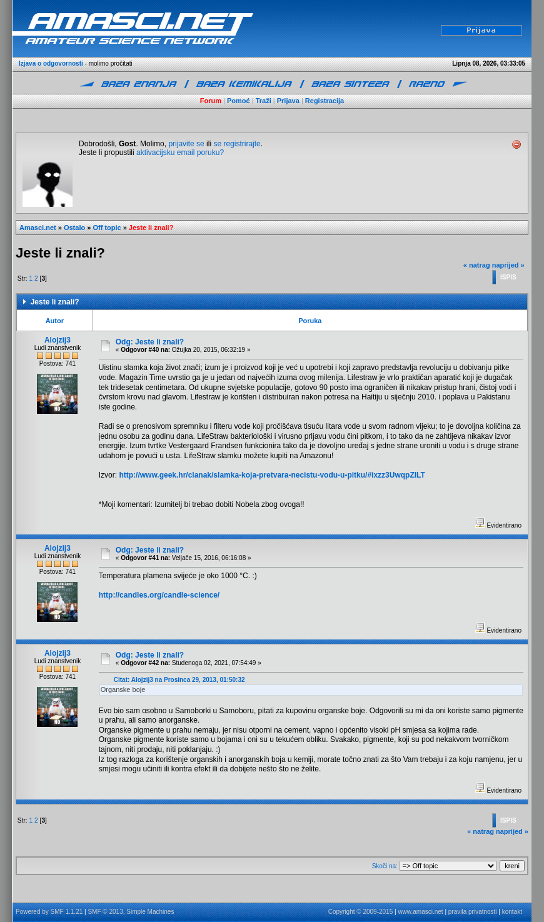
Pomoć (238, 100)
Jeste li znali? (151, 227)
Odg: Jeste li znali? (150, 342)
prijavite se (186, 143)
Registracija (324, 100)
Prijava (288, 100)
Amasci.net (37, 227)
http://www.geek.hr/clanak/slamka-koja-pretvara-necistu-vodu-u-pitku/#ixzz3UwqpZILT (272, 475)
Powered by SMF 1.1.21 (49, 911)
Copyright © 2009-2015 (360, 911)
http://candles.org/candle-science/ (159, 595)
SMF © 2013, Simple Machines (131, 911)
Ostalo (74, 227)
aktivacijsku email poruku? (180, 152)
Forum (210, 100)
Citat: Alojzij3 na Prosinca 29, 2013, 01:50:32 (179, 679)
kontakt (512, 911)
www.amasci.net (420, 911)
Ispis (508, 277)
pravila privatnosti (472, 911)
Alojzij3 (57, 340)
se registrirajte (236, 143)
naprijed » (508, 265)
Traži (263, 100)
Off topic (107, 227)
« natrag (476, 265)
